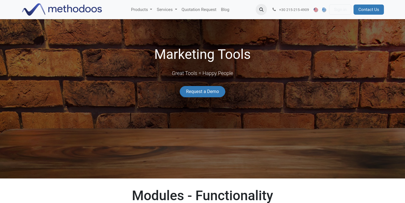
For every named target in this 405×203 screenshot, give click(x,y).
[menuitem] (142, 9)
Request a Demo (202, 91)
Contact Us (368, 9)
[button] (261, 9)
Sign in (340, 9)
